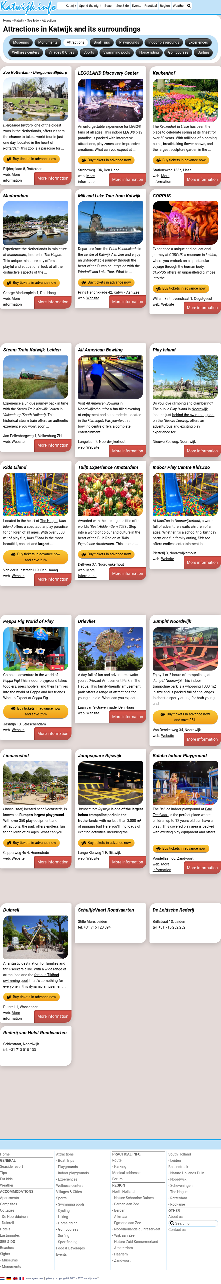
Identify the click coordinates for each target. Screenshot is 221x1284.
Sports (89, 52)
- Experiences (67, 1179)
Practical (150, 6)
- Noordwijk (177, 1179)
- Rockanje (176, 1204)
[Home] (60, 6)
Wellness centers (25, 52)
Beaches (7, 1248)
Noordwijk (200, 409)
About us (175, 1217)
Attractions (75, 42)
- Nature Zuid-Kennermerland (135, 1242)
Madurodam (15, 196)
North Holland (123, 1192)
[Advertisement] (110, 329)
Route (117, 1160)
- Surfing (63, 1236)
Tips (3, 1173)
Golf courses (178, 52)
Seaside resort (11, 1167)
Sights (5, 1254)
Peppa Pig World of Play (28, 621)
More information (53, 178)
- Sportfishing (67, 1242)
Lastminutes (10, 1235)
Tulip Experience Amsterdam (108, 467)
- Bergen (119, 1210)
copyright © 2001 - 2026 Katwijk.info (76, 1278)
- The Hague (178, 1192)
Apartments (9, 1198)
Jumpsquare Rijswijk (100, 755)
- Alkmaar (120, 1217)
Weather (178, 6)
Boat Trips (102, 42)
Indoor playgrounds (163, 42)
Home (5, 1154)
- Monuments (10, 1266)
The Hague (48, 521)
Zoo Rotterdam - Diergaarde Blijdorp (35, 72)
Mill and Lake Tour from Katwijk (109, 195)
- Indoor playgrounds (72, 1173)
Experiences (198, 42)
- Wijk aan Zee (123, 1235)
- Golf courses (67, 1229)
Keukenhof (164, 73)
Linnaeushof (16, 755)
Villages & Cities (61, 52)
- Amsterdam (122, 1248)
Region (165, 6)
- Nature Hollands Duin (186, 1173)
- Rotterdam (177, 1198)
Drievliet (86, 621)
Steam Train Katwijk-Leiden (32, 350)
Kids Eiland (14, 467)
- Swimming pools (70, 1204)
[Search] (189, 6)
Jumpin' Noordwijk (172, 621)
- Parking (119, 1167)
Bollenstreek (178, 1167)
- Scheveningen (180, 1186)
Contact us (177, 1230)
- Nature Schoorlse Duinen (133, 1198)
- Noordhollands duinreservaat (136, 1229)
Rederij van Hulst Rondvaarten (35, 1033)
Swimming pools (116, 52)
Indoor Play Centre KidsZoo (181, 467)
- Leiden (174, 1161)
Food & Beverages (70, 1248)
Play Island (164, 350)
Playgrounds (129, 42)
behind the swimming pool (193, 415)
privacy (50, 1278)
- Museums (9, 1260)
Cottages (7, 1210)
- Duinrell (7, 1223)
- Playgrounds (67, 1167)
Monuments (48, 42)
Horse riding (149, 52)
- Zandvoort (121, 1260)
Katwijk (71, 6)
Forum (117, 1179)
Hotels (5, 1229)
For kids (6, 1179)
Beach (108, 6)
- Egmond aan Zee (126, 1223)
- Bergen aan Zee (125, 1204)
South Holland (179, 1154)
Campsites (8, 1204)
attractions (11, 826)
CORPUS (162, 196)
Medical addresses (127, 1173)
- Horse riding (67, 1223)
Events (137, 6)
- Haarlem (120, 1254)
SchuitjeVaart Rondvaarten (106, 910)
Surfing (203, 52)
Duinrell (11, 910)
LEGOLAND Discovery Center (108, 73)
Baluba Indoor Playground (180, 755)
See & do (122, 6)
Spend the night (90, 6)
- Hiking (62, 1217)
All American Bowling (100, 350)
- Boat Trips (65, 1161)
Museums (21, 42)
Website (93, 298)
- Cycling (63, 1211)
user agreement (35, 1278)
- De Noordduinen (14, 1217)
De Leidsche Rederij (173, 910)
